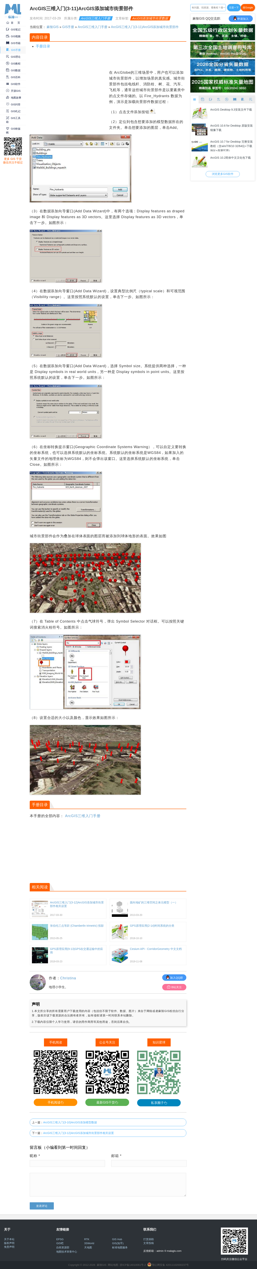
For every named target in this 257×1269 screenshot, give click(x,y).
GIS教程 (13, 63)
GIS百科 (13, 77)
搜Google (248, 7)
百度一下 (234, 7)
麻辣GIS (53, 27)
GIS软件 (13, 84)
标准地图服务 (120, 1247)
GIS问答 (13, 104)
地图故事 (13, 97)
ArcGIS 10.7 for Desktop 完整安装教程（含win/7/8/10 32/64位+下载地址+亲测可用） (231, 145)
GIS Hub (117, 1239)
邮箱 (116, 1156)
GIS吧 (59, 1243)
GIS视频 (13, 36)
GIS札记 (13, 111)
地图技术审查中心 (66, 1251)
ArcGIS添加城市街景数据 (150, 18)
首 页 (13, 22)
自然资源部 (62, 1247)
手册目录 (43, 46)
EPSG (59, 1239)
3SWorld (89, 1243)
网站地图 (113, 1264)
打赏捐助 (148, 1239)
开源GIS (13, 90)
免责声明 (9, 1246)
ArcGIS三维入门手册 (96, 18)
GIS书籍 (13, 43)
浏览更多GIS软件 (223, 173)
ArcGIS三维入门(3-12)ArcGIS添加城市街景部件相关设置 (78, 1133)
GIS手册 (13, 49)
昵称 (35, 1156)
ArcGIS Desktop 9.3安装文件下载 (231, 109)
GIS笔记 (13, 29)
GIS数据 (13, 70)
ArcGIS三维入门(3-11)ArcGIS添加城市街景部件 (145, 27)
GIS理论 (13, 56)
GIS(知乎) (117, 1243)
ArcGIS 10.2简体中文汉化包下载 (230, 157)
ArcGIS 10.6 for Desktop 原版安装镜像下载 (231, 128)
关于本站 (9, 1239)
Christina (68, 978)
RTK (86, 1239)
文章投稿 (148, 1243)
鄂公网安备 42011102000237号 (170, 1264)
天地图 (88, 1247)
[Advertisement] (69, 98)
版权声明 (9, 1243)
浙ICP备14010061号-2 (133, 1264)
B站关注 (174, 987)
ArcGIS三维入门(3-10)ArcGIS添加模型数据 (70, 1122)
